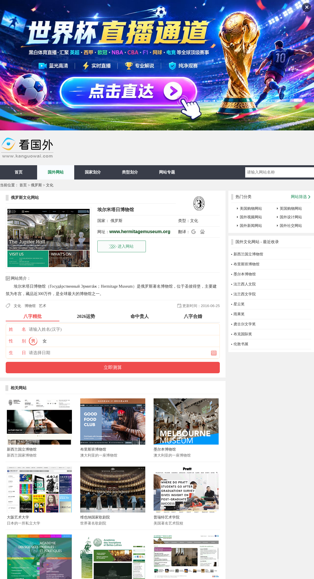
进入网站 (126, 246)
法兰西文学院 (245, 294)
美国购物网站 (251, 208)
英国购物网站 (291, 208)
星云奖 (239, 304)
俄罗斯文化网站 (25, 197)
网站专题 (167, 172)
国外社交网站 (291, 225)
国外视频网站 (251, 217)
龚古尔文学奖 (245, 324)
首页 (19, 172)
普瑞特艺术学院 (167, 517)
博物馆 (30, 306)
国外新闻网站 (251, 225)
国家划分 (93, 172)
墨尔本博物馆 (165, 449)
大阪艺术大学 (18, 517)
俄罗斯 (36, 185)
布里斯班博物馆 (93, 449)
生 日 (17, 352)
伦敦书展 (241, 344)
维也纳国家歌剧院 (95, 517)
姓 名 (17, 329)
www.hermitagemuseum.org (139, 231)
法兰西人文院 (245, 284)
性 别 (17, 341)
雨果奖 (239, 314)
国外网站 (56, 172)
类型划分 (130, 172)
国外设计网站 (291, 217)
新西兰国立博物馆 (22, 449)
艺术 (42, 306)
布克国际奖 (243, 334)
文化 (49, 185)
